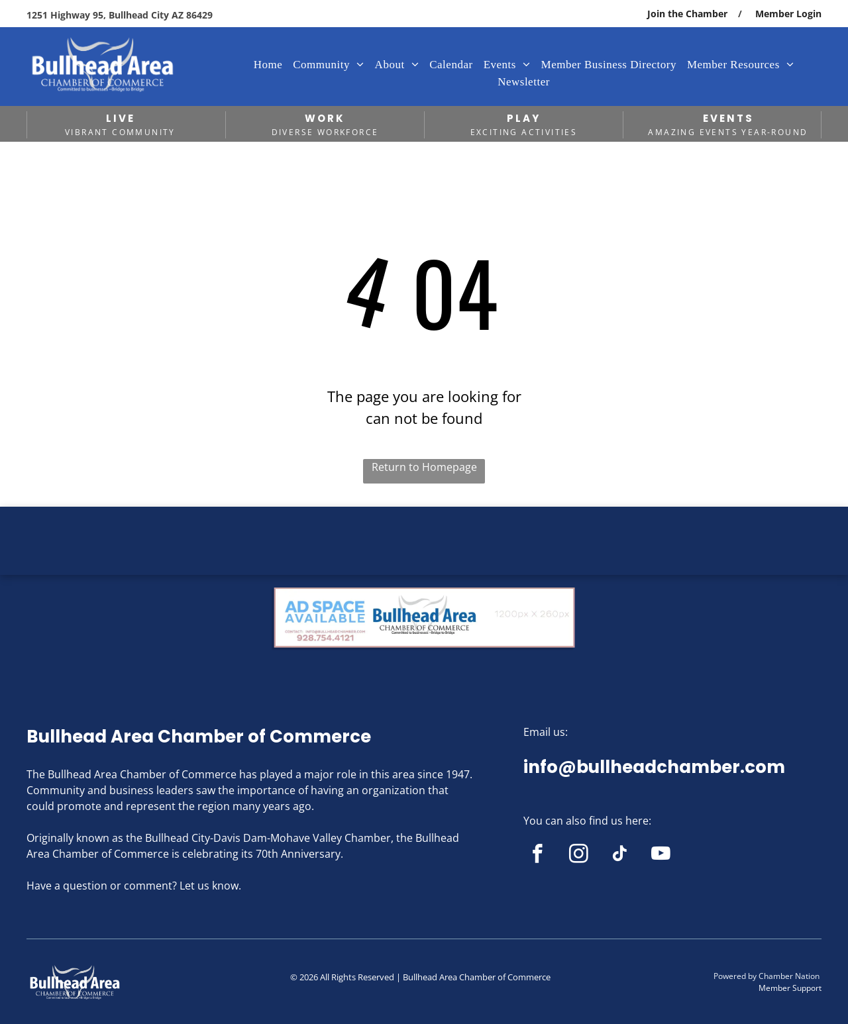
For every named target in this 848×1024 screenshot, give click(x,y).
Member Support (790, 988)
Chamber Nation (789, 976)
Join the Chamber (687, 13)
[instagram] (578, 856)
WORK (325, 118)
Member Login (788, 13)
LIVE (120, 118)
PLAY (524, 118)
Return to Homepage (424, 467)
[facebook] (537, 856)
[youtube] (661, 856)
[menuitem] (268, 65)
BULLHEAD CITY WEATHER (424, 556)
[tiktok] (620, 856)
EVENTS (728, 118)
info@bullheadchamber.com (654, 767)
